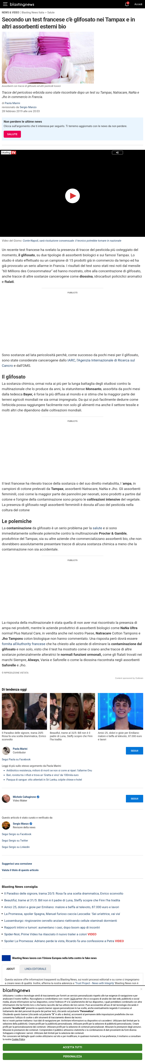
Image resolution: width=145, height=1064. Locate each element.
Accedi (138, 4)
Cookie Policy (18, 1039)
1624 (72, 999)
